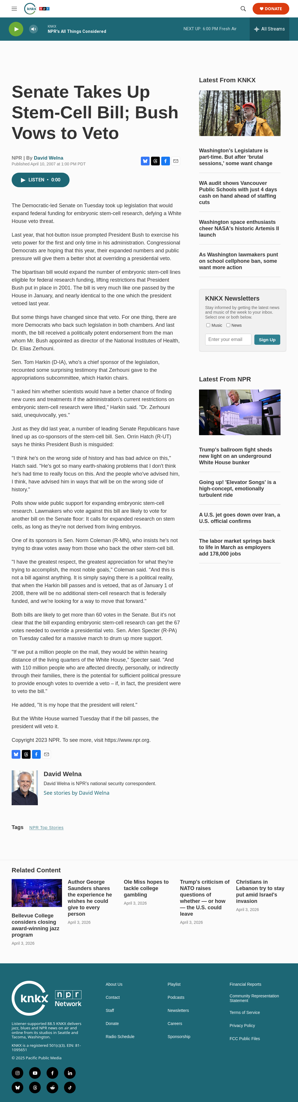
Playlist (174, 984)
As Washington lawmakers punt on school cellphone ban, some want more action (238, 261)
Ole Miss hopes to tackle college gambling (146, 888)
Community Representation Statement (254, 998)
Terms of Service (245, 1012)
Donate (273, 8)
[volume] (33, 29)
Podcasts (176, 997)
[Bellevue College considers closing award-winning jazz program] (37, 893)
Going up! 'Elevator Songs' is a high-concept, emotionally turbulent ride (237, 488)
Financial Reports (245, 984)
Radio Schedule (120, 1037)
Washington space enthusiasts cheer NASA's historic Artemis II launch (239, 228)
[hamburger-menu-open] (14, 9)
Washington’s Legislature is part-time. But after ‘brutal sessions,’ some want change (235, 157)
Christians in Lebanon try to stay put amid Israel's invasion (260, 891)
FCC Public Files (245, 1039)
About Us (114, 984)
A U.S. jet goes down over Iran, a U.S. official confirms (239, 518)
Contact (113, 997)
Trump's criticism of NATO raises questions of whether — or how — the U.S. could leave (204, 898)
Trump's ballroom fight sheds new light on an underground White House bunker (235, 456)
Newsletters (178, 1010)
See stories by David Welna (76, 792)
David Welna (48, 158)
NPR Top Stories (46, 827)
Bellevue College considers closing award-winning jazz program (35, 925)
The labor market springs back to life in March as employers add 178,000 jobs (237, 547)
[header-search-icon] (243, 8)
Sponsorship (179, 1037)
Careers (175, 1023)
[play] (16, 29)
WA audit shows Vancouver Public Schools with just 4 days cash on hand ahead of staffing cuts (238, 192)
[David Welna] (25, 787)
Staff (110, 1010)
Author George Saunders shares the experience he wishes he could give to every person (90, 898)
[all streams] (269, 29)
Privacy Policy (242, 1026)
